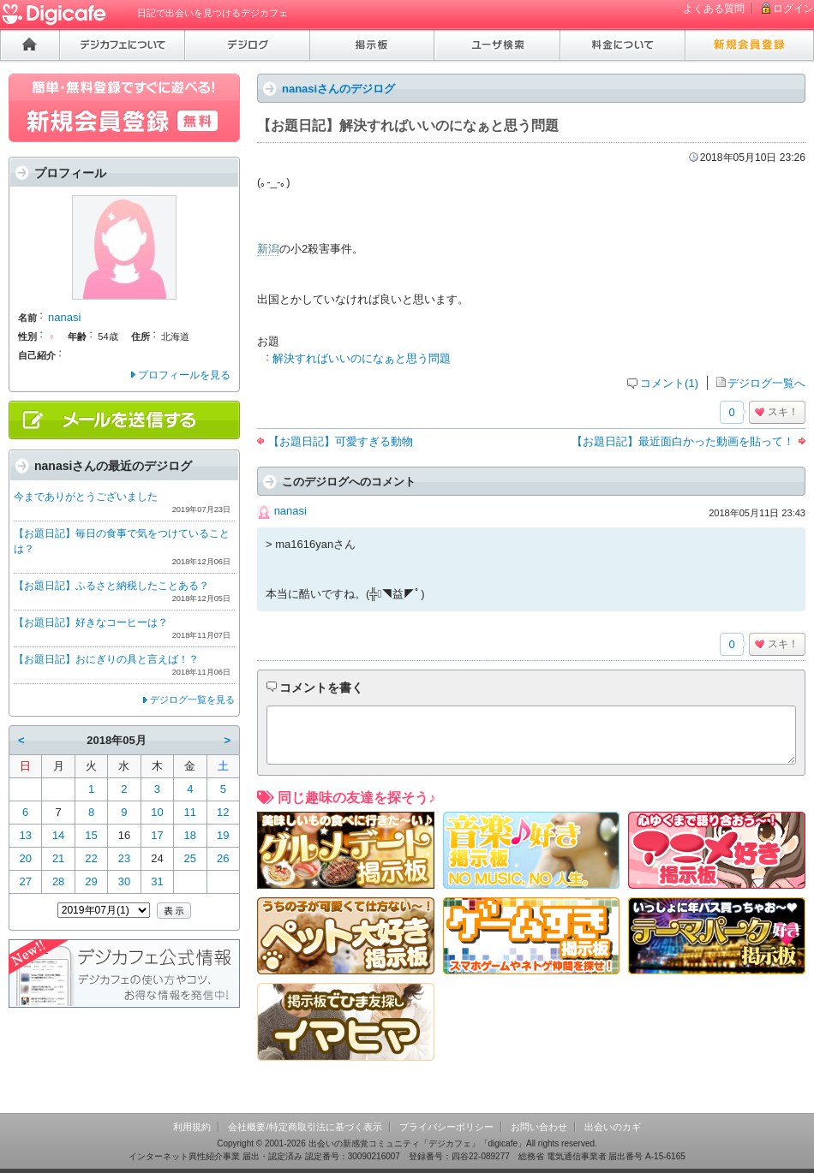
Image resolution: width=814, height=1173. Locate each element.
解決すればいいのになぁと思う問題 (361, 358)
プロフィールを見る (184, 375)
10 (157, 812)
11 (190, 812)
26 (223, 858)
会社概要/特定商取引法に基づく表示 (304, 1127)
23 (124, 858)
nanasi (290, 510)
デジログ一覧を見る (192, 699)
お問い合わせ (539, 1127)
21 (58, 858)
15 (91, 835)
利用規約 (192, 1127)
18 (190, 835)
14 (58, 835)
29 (91, 881)
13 (25, 835)
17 (157, 835)
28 (58, 881)
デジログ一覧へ (766, 383)
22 (91, 858)
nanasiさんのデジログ (338, 88)
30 (124, 881)
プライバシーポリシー (446, 1127)
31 (157, 881)
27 (25, 881)
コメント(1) (669, 383)
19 (223, 835)
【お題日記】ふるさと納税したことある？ (111, 586)
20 (25, 858)
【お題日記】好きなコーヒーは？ (91, 622)
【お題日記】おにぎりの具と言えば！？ (106, 659)
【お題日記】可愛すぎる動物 (340, 441)
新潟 (268, 248)
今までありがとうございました (86, 497)
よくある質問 (714, 9)
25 (190, 858)
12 (223, 812)
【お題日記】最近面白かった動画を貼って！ (683, 441)
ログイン (793, 9)
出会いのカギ (612, 1127)
